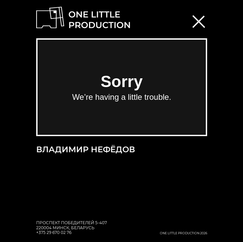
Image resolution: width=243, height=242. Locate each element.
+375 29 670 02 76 (53, 232)
